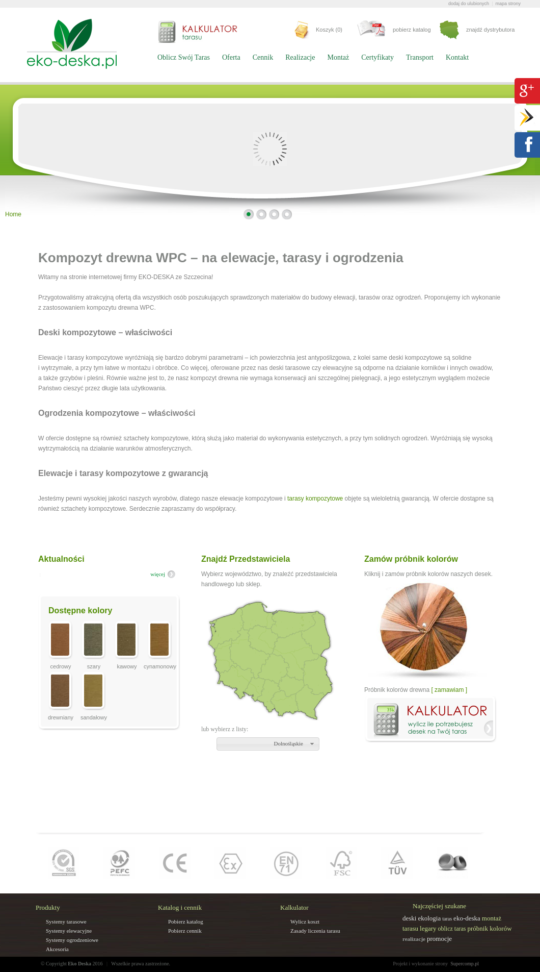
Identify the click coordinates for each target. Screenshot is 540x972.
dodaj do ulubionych (468, 3)
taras (447, 918)
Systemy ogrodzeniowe (72, 940)
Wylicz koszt (304, 921)
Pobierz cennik (185, 931)
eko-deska (466, 918)
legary (428, 928)
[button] (268, 744)
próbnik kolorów (490, 928)
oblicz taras (452, 928)
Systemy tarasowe (66, 921)
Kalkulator (294, 907)
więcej (157, 574)
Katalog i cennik (180, 907)
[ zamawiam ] (449, 689)
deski (409, 918)
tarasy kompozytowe (315, 498)
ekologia (429, 918)
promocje (439, 938)
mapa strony (508, 3)
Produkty (48, 907)
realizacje (413, 939)
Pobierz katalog (185, 921)
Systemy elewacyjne (69, 931)
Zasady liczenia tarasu (315, 931)
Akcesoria (57, 949)
